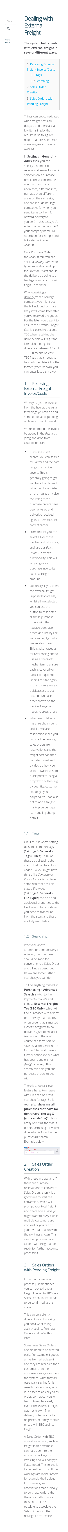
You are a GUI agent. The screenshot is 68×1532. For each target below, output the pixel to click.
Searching (42, 81)
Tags (39, 75)
